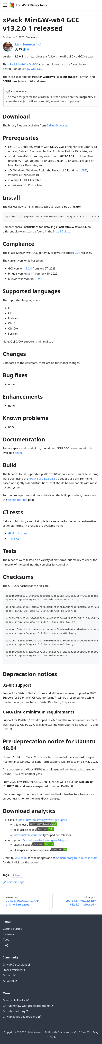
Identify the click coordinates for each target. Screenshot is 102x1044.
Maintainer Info (17, 500)
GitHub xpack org (15, 1011)
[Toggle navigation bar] (5, 5)
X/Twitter (10, 981)
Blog (5, 945)
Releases (17, 875)
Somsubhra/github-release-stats (76, 858)
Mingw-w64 (29, 69)
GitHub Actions (17, 533)
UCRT (82, 170)
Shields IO (20, 858)
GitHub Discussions (16, 964)
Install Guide (61, 231)
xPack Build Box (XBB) (42, 478)
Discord (9, 975)
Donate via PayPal (16, 1000)
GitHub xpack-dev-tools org (22, 1016)
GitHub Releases (57, 125)
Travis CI (13, 539)
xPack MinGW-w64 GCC (23, 64)
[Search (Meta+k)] (96, 5)
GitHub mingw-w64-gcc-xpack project (28, 1006)
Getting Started (12, 929)
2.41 (31, 273)
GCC (39, 69)
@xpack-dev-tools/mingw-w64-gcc (44, 840)
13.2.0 (28, 268)
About (6, 939)
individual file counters (28, 835)
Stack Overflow (14, 970)
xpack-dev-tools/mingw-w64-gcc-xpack (42, 820)
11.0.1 (38, 278)
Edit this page (13, 882)
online (19, 453)
